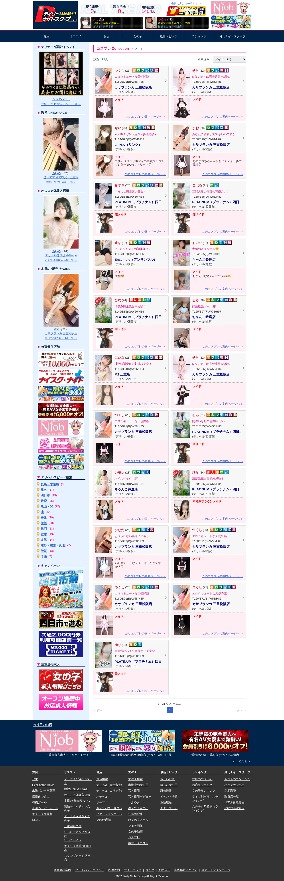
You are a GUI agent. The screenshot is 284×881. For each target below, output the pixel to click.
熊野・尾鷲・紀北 (53, 545)
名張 (44, 556)
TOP (35, 779)
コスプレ (134, 837)
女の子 (137, 36)
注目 (46, 36)
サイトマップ (132, 870)
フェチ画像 (135, 825)
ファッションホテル (109, 814)
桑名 (44, 489)
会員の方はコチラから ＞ (186, 3)
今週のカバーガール (45, 808)
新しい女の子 (169, 785)
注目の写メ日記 (202, 779)
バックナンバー (234, 785)
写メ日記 (134, 790)
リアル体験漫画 (234, 802)
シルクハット (61, 99)
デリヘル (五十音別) (109, 785)
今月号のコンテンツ (237, 779)
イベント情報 (169, 796)
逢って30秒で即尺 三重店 (60, 177)
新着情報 (166, 790)
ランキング (199, 36)
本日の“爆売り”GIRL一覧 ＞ (61, 338)
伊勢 (44, 523)
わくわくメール (138, 819)
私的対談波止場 (234, 808)
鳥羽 (44, 528)
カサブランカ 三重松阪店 (61, 333)
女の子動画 (135, 831)
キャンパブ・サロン (109, 808)
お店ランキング (202, 785)
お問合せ (164, 870)
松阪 (44, 517)
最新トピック (168, 36)
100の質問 (135, 814)
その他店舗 (103, 819)
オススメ (75, 36)
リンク (150, 870)
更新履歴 (166, 802)
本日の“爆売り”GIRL (77, 800)
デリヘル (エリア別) (109, 790)
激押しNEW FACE (76, 789)
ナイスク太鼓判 (42, 814)
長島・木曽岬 (50, 484)
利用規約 (114, 870)
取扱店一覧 (231, 796)
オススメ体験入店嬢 (77, 795)
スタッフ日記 (169, 808)
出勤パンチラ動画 (43, 790)
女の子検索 (135, 779)
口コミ (36, 819)
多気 (44, 539)
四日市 (45, 495)
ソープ (100, 802)
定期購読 (230, 790)
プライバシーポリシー (89, 870)
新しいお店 (167, 779)
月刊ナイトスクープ (232, 36)
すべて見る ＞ (242, 761)
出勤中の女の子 (138, 785)
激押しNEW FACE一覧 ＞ (61, 182)
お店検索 (102, 779)
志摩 (44, 534)
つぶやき (134, 802)
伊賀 (44, 550)
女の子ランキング (203, 790)
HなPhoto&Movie (43, 785)
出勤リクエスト (138, 843)
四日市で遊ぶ (40, 796)
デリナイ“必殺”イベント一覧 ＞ (61, 104)
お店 (106, 36)
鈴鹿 (44, 500)
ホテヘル (102, 796)
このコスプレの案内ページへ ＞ (145, 116)
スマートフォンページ (215, 870)
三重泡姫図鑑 (72, 826)
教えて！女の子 (138, 808)
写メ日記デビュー (139, 796)
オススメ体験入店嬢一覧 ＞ (61, 260)
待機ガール (39, 802)
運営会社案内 (62, 870)
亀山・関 (47, 506)
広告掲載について (185, 870)
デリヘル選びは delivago (61, 255)
